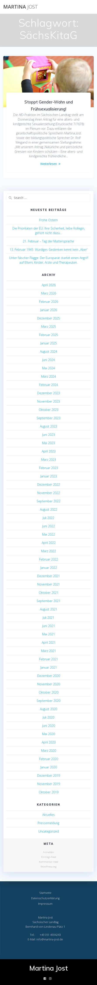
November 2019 (48, 784)
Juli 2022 (48, 518)
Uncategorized (48, 831)
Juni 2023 (48, 435)
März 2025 (48, 326)
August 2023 (48, 426)
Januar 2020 (48, 767)
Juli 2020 (48, 717)
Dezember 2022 (48, 484)
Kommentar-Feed (48, 861)
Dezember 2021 (48, 576)
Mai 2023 (48, 443)
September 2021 (48, 601)
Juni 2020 (48, 726)
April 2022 (49, 543)
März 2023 (48, 459)
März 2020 (48, 750)
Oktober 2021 (48, 593)
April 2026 (49, 285)
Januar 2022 (48, 568)
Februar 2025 (48, 335)
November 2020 (48, 684)
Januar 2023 (48, 476)
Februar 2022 (48, 559)
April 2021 (49, 642)
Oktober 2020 (48, 692)
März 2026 (48, 293)
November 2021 (48, 584)
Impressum (45, 904)
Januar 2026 (48, 310)
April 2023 (49, 451)
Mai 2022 (48, 534)
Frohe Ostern (48, 220)
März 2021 (48, 651)
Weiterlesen (48, 164)
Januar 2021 (48, 667)
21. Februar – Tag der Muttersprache (48, 241)
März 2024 (48, 376)
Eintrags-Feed (48, 857)
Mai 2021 (48, 634)
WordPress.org (48, 866)
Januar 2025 (48, 343)
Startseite (45, 893)
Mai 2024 (48, 368)
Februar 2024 (48, 385)
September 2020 (48, 701)
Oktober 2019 (48, 792)
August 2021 (48, 609)
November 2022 (48, 493)
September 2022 (48, 501)
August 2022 (48, 509)
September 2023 (48, 418)
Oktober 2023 (48, 410)
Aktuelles (48, 815)
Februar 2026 (48, 302)
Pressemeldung (48, 823)
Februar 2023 (48, 468)
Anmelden (48, 852)
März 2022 (48, 551)
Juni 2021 (48, 626)
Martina (20, 6)
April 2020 (49, 742)
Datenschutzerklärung (45, 898)
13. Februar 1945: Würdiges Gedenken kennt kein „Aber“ (49, 249)
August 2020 (48, 709)
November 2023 (48, 401)
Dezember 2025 (48, 318)
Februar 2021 (48, 659)
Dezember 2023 (48, 393)
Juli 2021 (48, 617)
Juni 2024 (48, 360)
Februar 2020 (48, 759)
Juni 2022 (48, 526)
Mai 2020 (48, 734)
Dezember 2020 (48, 676)
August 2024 (48, 351)
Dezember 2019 (48, 775)
